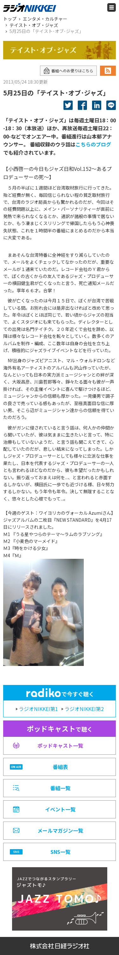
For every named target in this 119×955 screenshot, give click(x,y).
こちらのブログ (93, 144)
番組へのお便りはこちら (68, 71)
